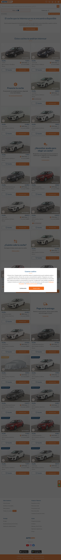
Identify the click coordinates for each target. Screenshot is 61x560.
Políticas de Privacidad (31, 283)
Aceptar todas (36, 288)
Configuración (23, 288)
